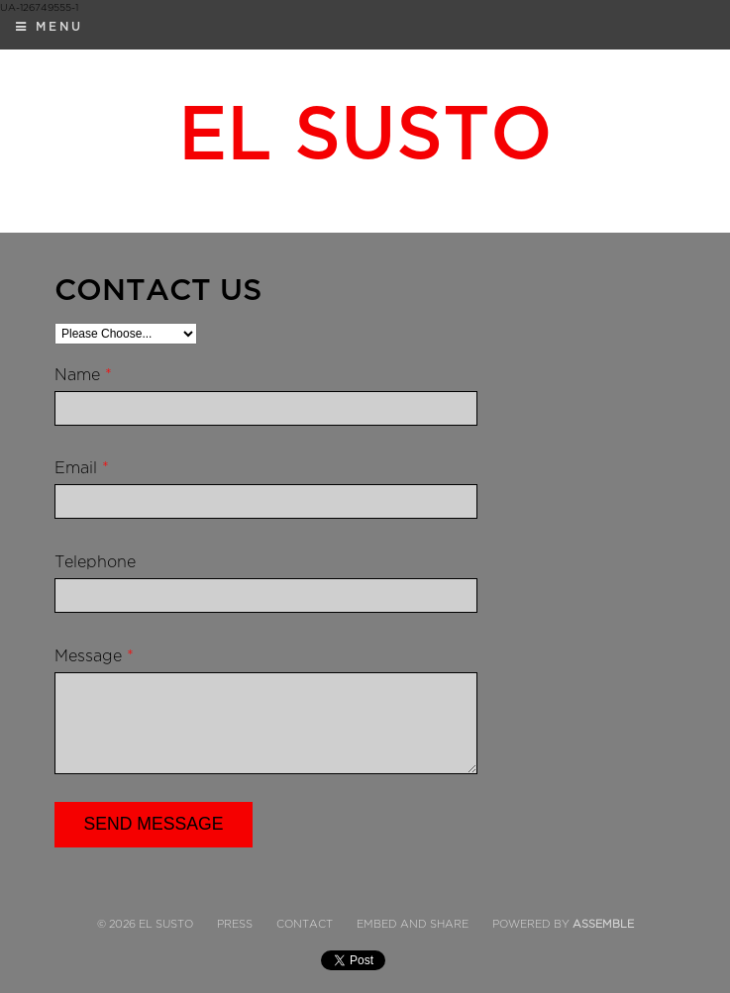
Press (235, 924)
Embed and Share (413, 924)
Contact (304, 924)
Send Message (154, 824)
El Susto (365, 134)
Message (94, 656)
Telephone (95, 562)
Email (81, 468)
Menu (49, 27)
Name (83, 375)
